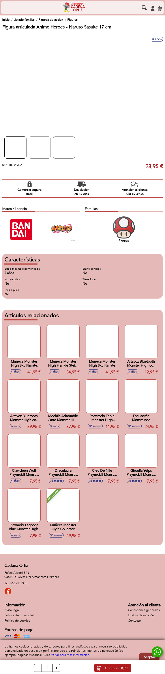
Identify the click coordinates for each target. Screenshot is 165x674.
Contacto (134, 621)
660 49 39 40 (19, 583)
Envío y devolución (141, 615)
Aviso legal (11, 610)
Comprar (117, 668)
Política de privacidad (19, 615)
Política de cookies (17, 621)
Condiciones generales (144, 610)
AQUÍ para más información (70, 655)
